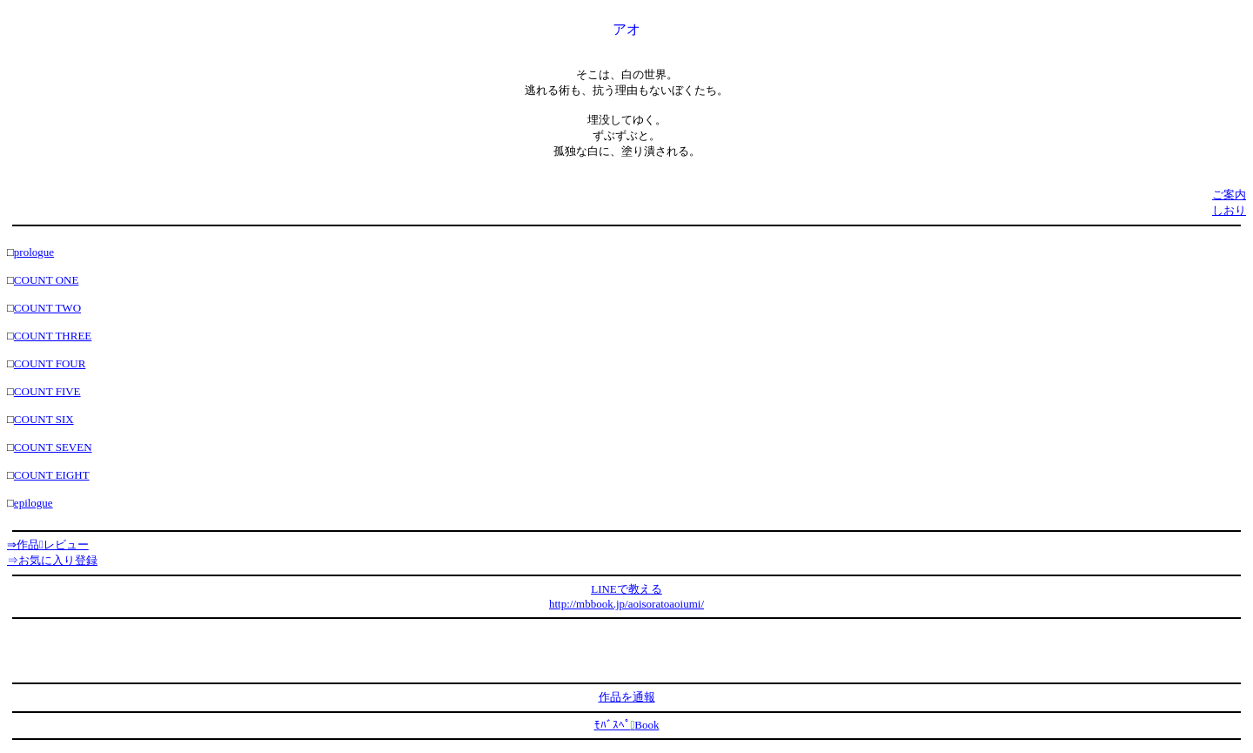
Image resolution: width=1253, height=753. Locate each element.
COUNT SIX (44, 419)
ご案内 (1229, 194)
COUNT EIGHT (52, 474)
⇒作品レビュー (48, 544)
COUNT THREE (52, 335)
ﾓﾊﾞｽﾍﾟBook (627, 724)
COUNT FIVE (47, 391)
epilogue (33, 502)
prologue (34, 252)
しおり (1229, 210)
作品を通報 (627, 696)
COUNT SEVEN (53, 447)
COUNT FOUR (49, 363)
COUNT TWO (47, 307)
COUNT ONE (46, 279)
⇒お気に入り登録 (52, 560)
